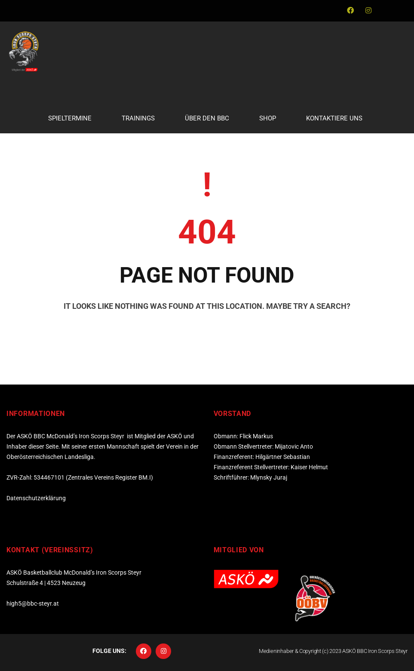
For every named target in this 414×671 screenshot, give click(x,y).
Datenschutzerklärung (36, 498)
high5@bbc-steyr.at (32, 603)
